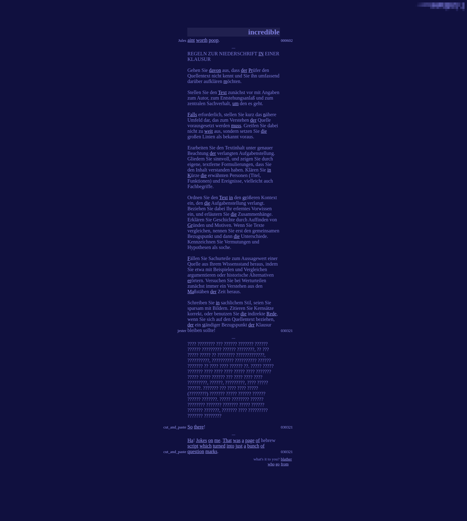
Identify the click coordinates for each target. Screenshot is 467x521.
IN (261, 53)
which (206, 445)
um (235, 103)
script (193, 445)
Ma (191, 291)
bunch (253, 445)
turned (219, 445)
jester (181, 330)
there (199, 426)
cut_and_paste (174, 427)
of (258, 440)
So (190, 426)
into (230, 445)
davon (215, 70)
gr (245, 197)
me (217, 440)
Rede (272, 313)
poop (214, 40)
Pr (250, 70)
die (264, 131)
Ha (190, 440)
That (227, 440)
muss (236, 125)
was (237, 440)
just (239, 445)
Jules (182, 40)
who (271, 464)
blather (286, 459)
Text (222, 92)
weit (208, 131)
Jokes (201, 440)
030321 (287, 330)
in (269, 169)
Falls (192, 114)
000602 (287, 40)
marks (211, 451)
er (189, 280)
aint (191, 40)
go (278, 464)
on (210, 440)
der (244, 70)
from (285, 464)
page (250, 440)
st (203, 324)
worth (202, 40)
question (196, 451)
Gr (190, 225)
